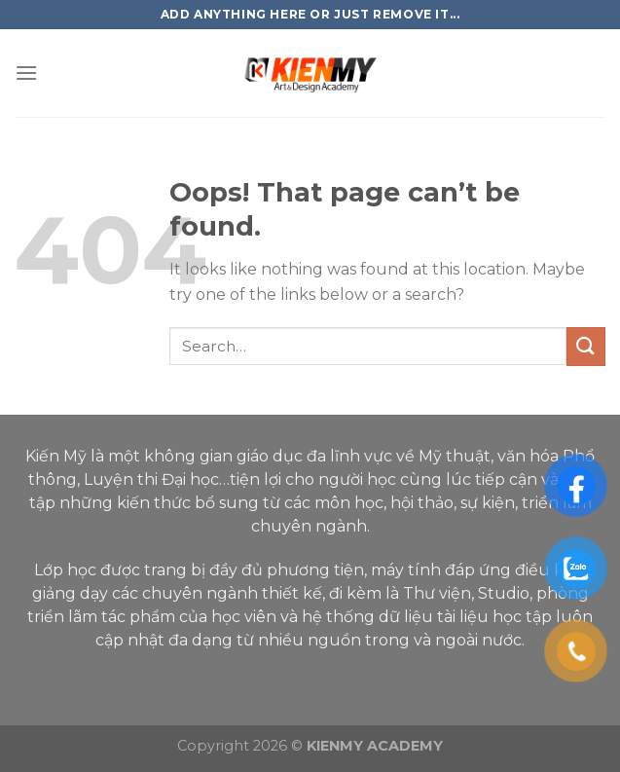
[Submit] (585, 346)
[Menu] (26, 72)
